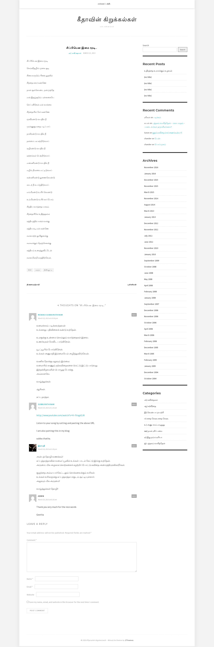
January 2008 (150, 297)
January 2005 (150, 366)
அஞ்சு (37, 271)
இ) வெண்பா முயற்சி (154, 412)
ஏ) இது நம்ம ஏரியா (153, 437)
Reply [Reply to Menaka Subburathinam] (134, 316)
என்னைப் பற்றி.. (104, 4)
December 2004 (151, 372)
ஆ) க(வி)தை (150, 406)
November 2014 (151, 198)
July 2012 (148, 235)
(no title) (148, 77)
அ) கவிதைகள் (75, 54)
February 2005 (150, 360)
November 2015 (151, 186)
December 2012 (151, 223)
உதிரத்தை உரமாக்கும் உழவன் (158, 70)
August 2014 (149, 204)
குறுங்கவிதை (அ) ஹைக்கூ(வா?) (167, 132)
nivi (30, 271)
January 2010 (150, 254)
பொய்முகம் (160, 144)
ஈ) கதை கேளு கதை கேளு (156, 418)
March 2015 (149, 192)
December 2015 (151, 179)
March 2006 (149, 335)
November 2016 (151, 167)
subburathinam (46, 405)
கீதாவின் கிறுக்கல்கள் (107, 19)
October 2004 (150, 378)
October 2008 (150, 266)
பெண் (157, 138)
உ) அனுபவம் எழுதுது (154, 424)
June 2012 (148, 242)
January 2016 (150, 173)
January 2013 (150, 217)
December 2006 (151, 310)
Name (30, 579)
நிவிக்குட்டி (48, 271)
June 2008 (148, 273)
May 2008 (148, 279)
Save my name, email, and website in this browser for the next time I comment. (64, 602)
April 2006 (148, 329)
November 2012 (151, 229)
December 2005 (151, 347)
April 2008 (148, 285)
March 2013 (149, 211)
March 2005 (149, 353)
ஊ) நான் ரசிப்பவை (153, 431)
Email (30, 587)
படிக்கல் (157, 117)
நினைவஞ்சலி (33, 285)
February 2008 (150, 291)
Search (146, 45)
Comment (32, 540)
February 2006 (150, 341)
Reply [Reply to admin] (134, 497)
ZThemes (129, 641)
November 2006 (151, 316)
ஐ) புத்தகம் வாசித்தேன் (154, 443)
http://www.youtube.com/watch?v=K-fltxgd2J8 (60, 416)
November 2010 (151, 248)
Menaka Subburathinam (50, 315)
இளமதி (41, 446)
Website (30, 595)
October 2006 (150, 322)
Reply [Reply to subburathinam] (134, 405)
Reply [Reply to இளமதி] (134, 447)
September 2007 (151, 304)
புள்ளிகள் (132, 285)
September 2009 (151, 260)
